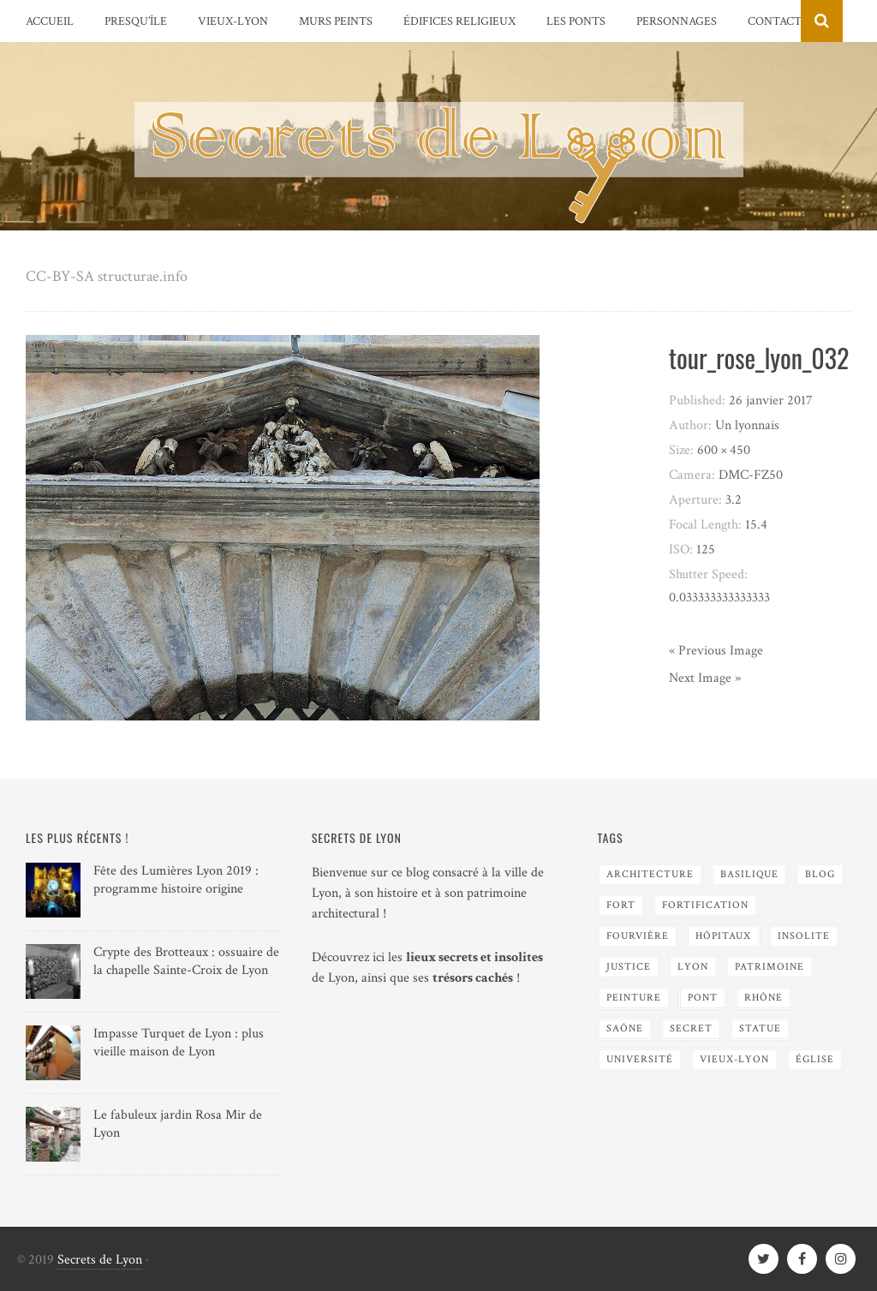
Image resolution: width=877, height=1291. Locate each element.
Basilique (749, 874)
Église (815, 1059)
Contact (775, 21)
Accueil (50, 21)
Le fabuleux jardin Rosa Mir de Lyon (177, 1124)
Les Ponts (576, 21)
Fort (620, 905)
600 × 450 (723, 450)
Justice (628, 966)
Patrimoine (769, 966)
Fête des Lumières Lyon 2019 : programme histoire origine (176, 880)
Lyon (692, 966)
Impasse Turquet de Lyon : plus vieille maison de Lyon (178, 1043)
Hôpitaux (723, 935)
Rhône (763, 997)
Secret (691, 1028)
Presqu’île (135, 21)
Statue (760, 1028)
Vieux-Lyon (233, 21)
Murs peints (336, 21)
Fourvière (637, 935)
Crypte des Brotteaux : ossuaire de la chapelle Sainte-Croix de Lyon (186, 961)
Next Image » (705, 678)
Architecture (650, 874)
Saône (624, 1028)
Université (639, 1059)
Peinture (633, 997)
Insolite (804, 935)
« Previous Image (716, 651)
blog (820, 874)
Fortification (705, 905)
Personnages (676, 21)
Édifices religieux (459, 21)
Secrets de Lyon (99, 1260)
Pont (703, 997)
